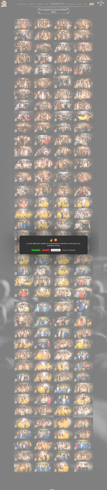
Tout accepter (36, 250)
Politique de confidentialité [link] (68, 250)
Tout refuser (45, 250)
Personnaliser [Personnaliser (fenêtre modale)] (56, 250)
